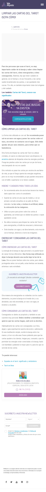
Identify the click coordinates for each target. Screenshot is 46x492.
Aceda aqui (23, 395)
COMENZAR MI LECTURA (23, 119)
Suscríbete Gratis (23, 286)
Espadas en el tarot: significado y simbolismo (20, 361)
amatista (5, 159)
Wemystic (17, 27)
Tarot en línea (9, 365)
